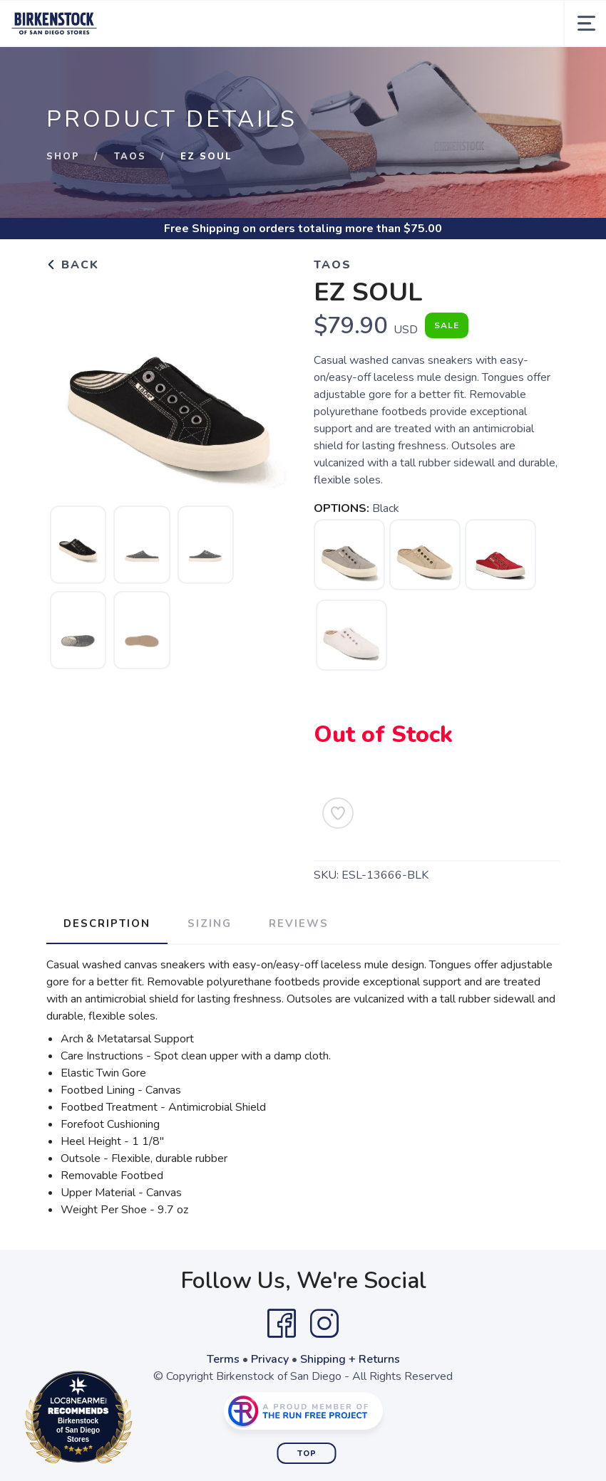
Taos (130, 156)
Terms (223, 1359)
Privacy (270, 1359)
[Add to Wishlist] (338, 813)
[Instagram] (324, 1323)
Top (307, 1453)
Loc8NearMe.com (140, 1419)
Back (72, 265)
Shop (63, 156)
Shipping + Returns (350, 1359)
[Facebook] (281, 1323)
